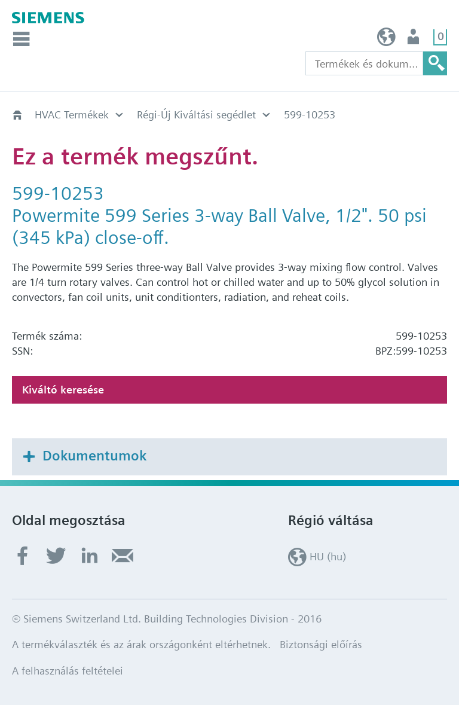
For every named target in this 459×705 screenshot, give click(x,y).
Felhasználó (414, 39)
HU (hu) (386, 39)
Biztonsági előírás (321, 644)
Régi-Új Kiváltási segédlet (196, 114)
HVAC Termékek (72, 114)
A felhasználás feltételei (67, 670)
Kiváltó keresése (63, 389)
